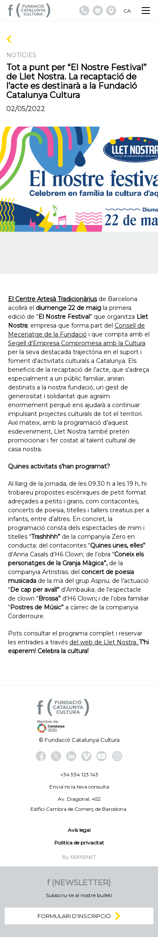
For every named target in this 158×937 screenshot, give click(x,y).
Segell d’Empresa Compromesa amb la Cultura (76, 343)
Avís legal (79, 830)
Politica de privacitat (79, 842)
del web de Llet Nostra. (104, 642)
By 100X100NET (79, 857)
